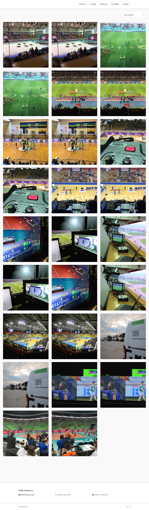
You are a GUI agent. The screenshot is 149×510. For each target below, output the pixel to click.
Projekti (93, 4)
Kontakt (126, 4)
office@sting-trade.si (27, 495)
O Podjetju (115, 4)
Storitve (82, 4)
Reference (103, 4)
